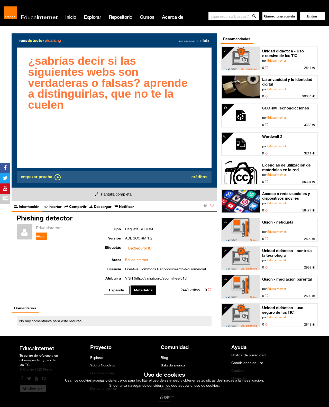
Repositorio (120, 17)
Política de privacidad (248, 355)
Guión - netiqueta (278, 222)
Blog (164, 357)
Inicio (70, 17)
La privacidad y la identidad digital (287, 81)
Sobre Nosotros (102, 365)
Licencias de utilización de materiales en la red (286, 167)
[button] (312, 16)
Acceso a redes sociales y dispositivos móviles (286, 195)
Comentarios (25, 308)
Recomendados (236, 38)
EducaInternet (276, 60)
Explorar (92, 17)
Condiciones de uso (247, 362)
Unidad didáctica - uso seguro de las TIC (282, 309)
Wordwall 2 (272, 136)
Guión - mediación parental (287, 279)
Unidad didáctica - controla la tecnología (287, 252)
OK (164, 397)
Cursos (147, 17)
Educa (39, 17)
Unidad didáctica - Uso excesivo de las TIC (283, 53)
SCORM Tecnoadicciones (285, 108)
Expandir (116, 290)
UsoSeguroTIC (139, 248)
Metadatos (143, 290)
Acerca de (172, 17)
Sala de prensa (173, 365)
